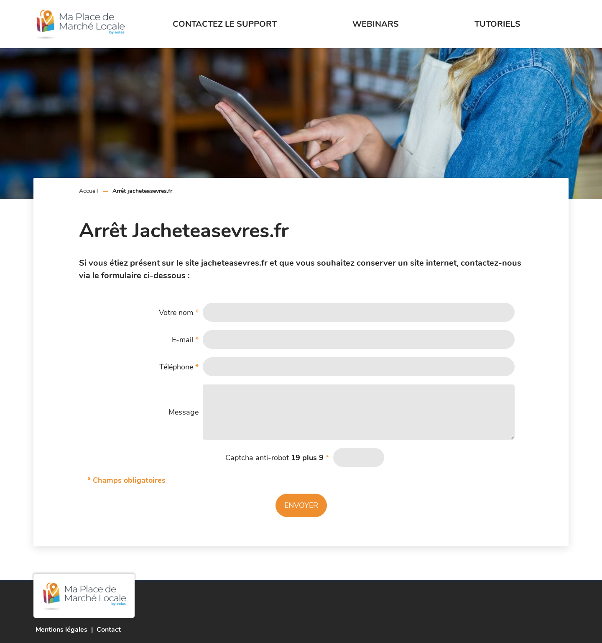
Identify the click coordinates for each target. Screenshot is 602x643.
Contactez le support (225, 24)
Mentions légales (61, 629)
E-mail (185, 340)
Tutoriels (497, 24)
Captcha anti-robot (277, 458)
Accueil (88, 191)
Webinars (375, 24)
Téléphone (179, 367)
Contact (109, 629)
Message (183, 412)
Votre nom (179, 312)
